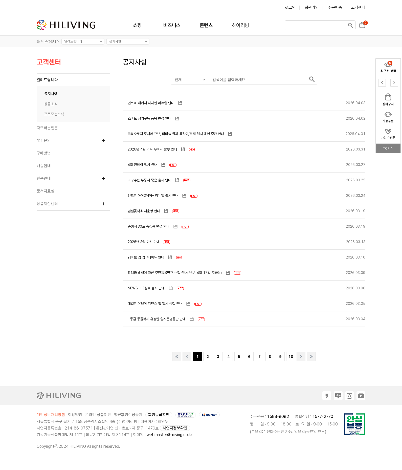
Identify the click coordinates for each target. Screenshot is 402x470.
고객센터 (358, 7)
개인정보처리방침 (51, 414)
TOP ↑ (388, 148)
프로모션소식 (54, 114)
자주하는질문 (47, 127)
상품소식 (50, 104)
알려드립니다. (48, 79)
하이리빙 (240, 25)
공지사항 (50, 94)
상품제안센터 (47, 203)
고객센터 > (52, 41)
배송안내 (44, 165)
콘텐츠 (206, 25)
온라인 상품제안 (98, 414)
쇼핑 (137, 25)
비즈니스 (171, 25)
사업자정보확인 (175, 428)
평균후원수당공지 (128, 414)
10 (290, 357)
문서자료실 (45, 191)
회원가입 (312, 7)
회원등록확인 (158, 414)
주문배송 (335, 7)
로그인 (290, 7)
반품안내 (44, 178)
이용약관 (75, 414)
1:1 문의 (44, 140)
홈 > (40, 41)
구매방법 (44, 153)
